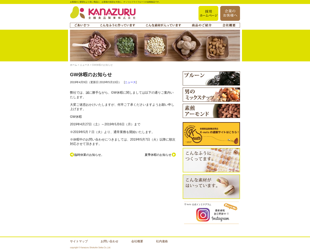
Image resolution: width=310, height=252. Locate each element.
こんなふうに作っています (117, 25)
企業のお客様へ (230, 13)
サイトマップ (79, 241)
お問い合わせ (109, 241)
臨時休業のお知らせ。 (89, 154)
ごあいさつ (82, 25)
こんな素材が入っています (163, 25)
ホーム (73, 65)
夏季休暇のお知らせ (158, 154)
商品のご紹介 (202, 25)
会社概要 (229, 25)
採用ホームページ (208, 13)
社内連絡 (162, 241)
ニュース (84, 65)
